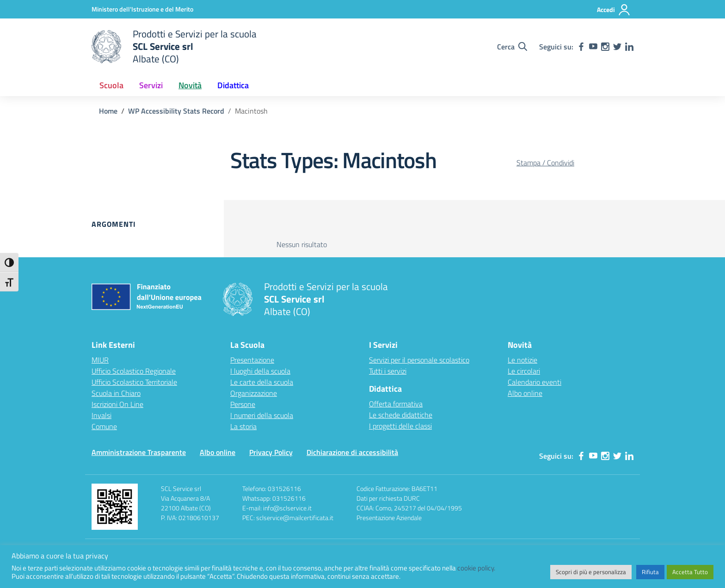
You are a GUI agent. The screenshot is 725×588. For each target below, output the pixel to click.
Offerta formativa (396, 403)
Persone (242, 404)
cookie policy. (476, 568)
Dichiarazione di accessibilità (352, 452)
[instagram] (605, 46)
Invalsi (101, 415)
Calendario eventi (534, 382)
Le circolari (524, 370)
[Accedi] (613, 9)
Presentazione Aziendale (389, 517)
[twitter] (617, 46)
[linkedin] (629, 46)
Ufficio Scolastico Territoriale (134, 382)
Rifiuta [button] (650, 571)
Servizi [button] (151, 85)
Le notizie (522, 359)
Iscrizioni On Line (117, 404)
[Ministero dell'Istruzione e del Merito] (142, 9)
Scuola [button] (111, 85)
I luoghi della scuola (260, 370)
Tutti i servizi (387, 370)
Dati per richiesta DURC (388, 498)
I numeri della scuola (261, 415)
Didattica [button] (233, 85)
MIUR (100, 359)
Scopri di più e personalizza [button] (591, 571)
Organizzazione (253, 393)
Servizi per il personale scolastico (419, 359)
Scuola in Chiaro (116, 393)
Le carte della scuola (261, 382)
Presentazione (252, 359)
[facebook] (581, 46)
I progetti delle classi (400, 425)
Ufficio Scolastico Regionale (134, 370)
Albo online (525, 393)
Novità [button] (190, 85)
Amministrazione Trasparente (139, 452)
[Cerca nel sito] (512, 47)
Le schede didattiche (400, 414)
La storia (243, 426)
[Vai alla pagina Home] (108, 110)
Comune (104, 426)
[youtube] (593, 46)
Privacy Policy (271, 452)
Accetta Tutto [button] (690, 571)
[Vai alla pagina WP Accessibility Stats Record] (176, 110)
